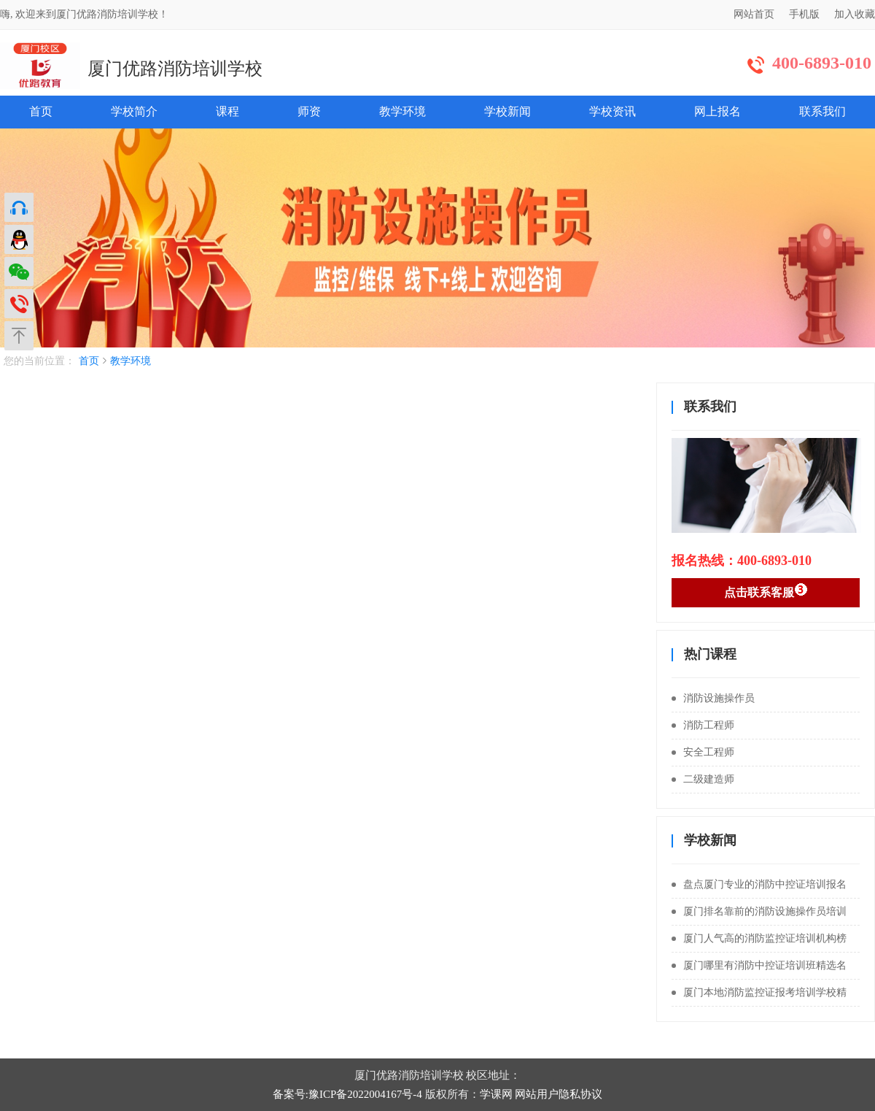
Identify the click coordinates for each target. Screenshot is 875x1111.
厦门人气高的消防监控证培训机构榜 (759, 938)
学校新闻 (507, 111)
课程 (227, 111)
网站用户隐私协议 (558, 1094)
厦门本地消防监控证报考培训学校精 (759, 992)
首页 (40, 111)
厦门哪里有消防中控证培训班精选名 (759, 965)
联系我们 (822, 111)
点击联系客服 (766, 591)
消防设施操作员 (713, 698)
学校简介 (134, 111)
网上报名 (717, 111)
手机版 (804, 14)
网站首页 (754, 14)
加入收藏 (854, 14)
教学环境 (402, 111)
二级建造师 (703, 779)
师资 (309, 111)
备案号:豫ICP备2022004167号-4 (347, 1094)
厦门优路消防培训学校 (175, 68)
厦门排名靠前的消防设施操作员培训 (759, 911)
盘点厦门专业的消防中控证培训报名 (759, 884)
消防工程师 (703, 725)
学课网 (496, 1094)
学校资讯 (612, 111)
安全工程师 (703, 752)
